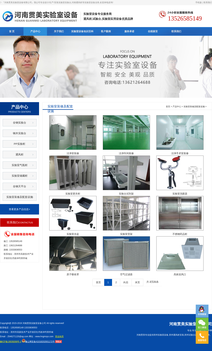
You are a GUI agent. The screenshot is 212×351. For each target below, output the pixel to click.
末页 (137, 282)
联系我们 (208, 2)
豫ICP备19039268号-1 (10, 341)
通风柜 (19, 154)
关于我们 (59, 31)
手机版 (198, 2)
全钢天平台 (19, 186)
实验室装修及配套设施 (19, 196)
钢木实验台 (19, 133)
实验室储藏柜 (20, 175)
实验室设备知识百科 (82, 31)
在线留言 (153, 31)
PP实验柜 (19, 143)
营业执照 (59, 336)
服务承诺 (129, 31)
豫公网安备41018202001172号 (38, 341)
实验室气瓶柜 (20, 165)
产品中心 (35, 31)
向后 (125, 282)
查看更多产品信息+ (19, 209)
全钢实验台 (19, 122)
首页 (168, 106)
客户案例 (106, 31)
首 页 (12, 31)
